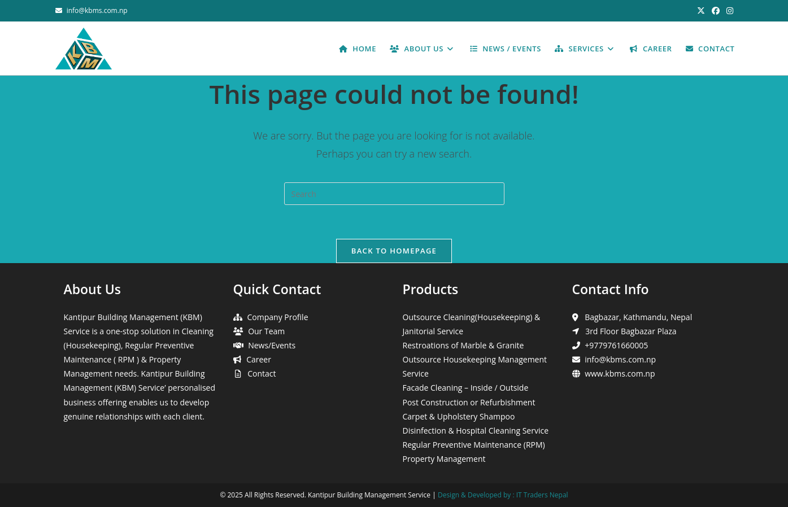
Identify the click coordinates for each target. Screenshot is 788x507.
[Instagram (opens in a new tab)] (728, 10)
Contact (261, 373)
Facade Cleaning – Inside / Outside (466, 387)
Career (258, 359)
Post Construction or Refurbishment (469, 402)
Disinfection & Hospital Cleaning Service (476, 430)
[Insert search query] (394, 193)
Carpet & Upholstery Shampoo (459, 416)
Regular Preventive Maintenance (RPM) (474, 444)
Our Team (266, 331)
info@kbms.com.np (97, 10)
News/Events (271, 345)
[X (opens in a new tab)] (701, 10)
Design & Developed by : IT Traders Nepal (503, 495)
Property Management (444, 458)
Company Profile (277, 317)
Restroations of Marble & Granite (463, 345)
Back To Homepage (394, 251)
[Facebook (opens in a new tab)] (715, 10)
